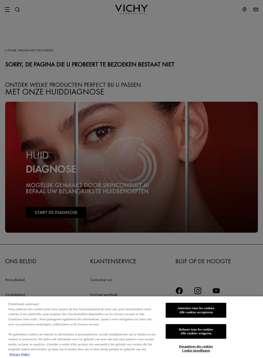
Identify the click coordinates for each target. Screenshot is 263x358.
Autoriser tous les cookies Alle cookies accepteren (195, 312)
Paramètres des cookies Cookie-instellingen (196, 351)
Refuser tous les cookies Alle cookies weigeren (196, 334)
